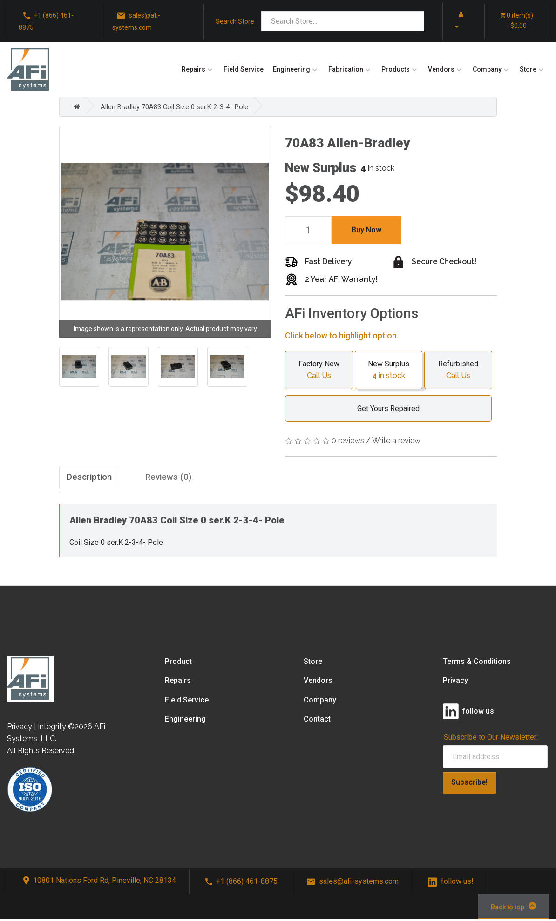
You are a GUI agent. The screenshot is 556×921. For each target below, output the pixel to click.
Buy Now (366, 229)
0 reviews (348, 440)
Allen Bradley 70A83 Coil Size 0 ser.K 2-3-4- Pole (181, 106)
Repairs (193, 69)
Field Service (244, 69)
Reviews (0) (190, 478)
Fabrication (345, 69)
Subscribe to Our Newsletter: (491, 739)
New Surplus (389, 370)
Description (93, 478)
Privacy (455, 682)
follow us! (451, 883)
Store (528, 69)
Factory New (319, 370)
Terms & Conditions (477, 663)
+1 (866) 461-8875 (46, 20)
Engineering (291, 69)
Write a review (396, 440)
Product (178, 663)
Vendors (441, 69)
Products (395, 69)
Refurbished (458, 370)
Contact (317, 720)
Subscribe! (469, 784)
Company (487, 69)
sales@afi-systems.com (136, 20)
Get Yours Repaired (384, 408)
